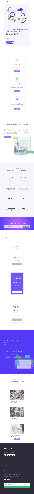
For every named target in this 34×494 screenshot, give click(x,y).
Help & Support (7, 467)
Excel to (7, 1)
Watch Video (9, 42)
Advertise (6, 463)
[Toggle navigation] (29, 2)
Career (5, 461)
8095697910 (6, 476)
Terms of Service (7, 465)
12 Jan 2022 (16, 429)
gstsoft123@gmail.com (13, 476)
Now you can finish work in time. (15, 410)
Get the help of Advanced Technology (16, 427)
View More (17, 439)
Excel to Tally (24, 491)
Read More (8, 145)
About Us (6, 460)
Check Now (26, 229)
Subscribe (17, 288)
